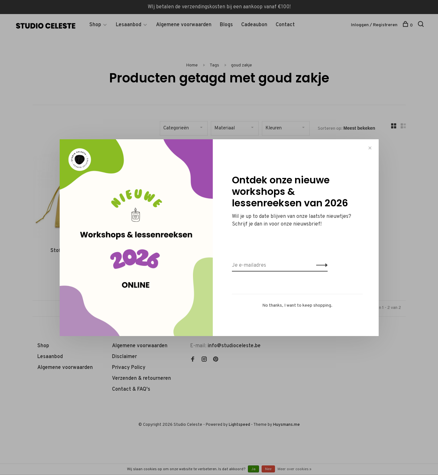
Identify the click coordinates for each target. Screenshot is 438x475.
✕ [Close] (370, 148)
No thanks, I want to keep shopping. (297, 305)
